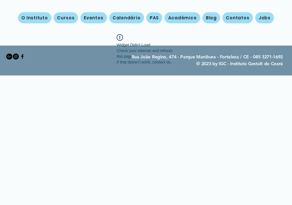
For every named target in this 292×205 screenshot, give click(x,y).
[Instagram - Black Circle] (16, 57)
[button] (66, 17)
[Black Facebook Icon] (22, 57)
